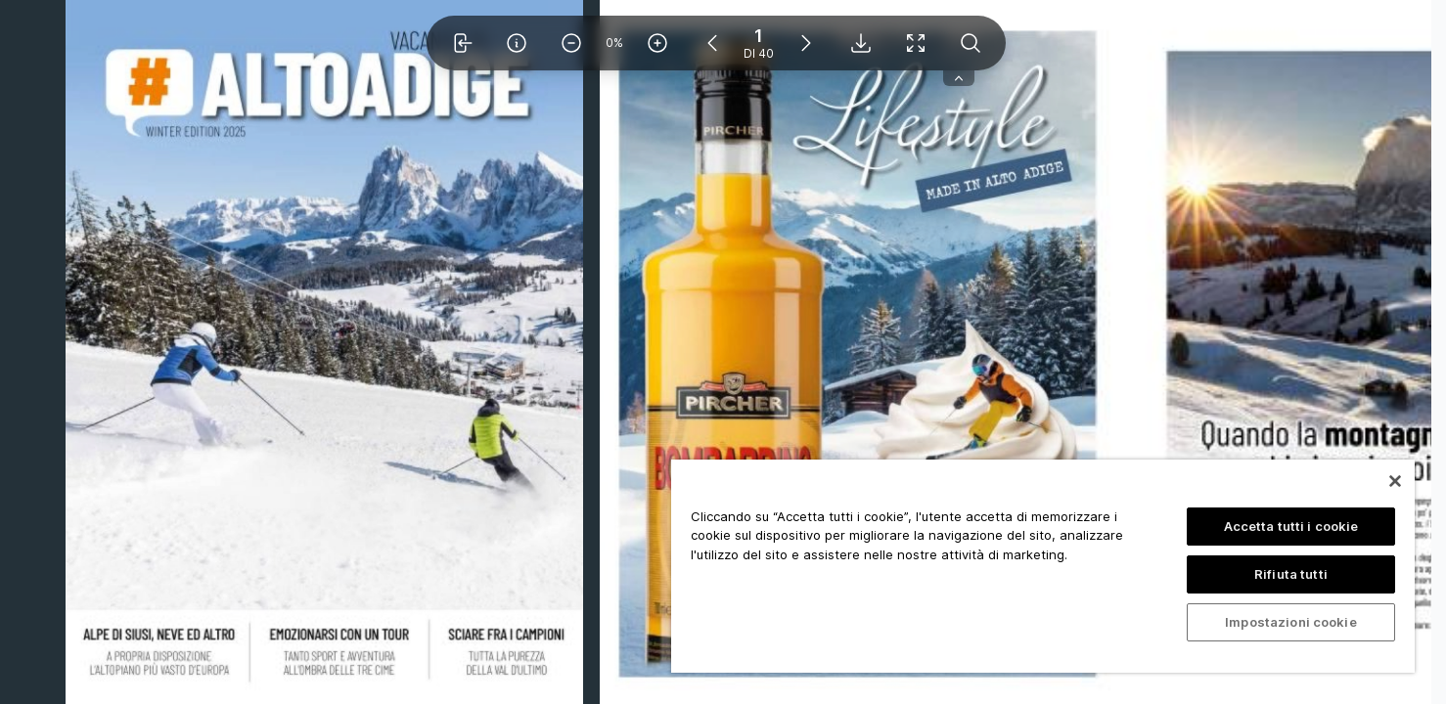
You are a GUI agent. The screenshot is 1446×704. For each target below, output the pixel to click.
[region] (1043, 566)
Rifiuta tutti (1291, 574)
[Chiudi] (1395, 481)
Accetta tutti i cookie (1291, 526)
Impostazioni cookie (1290, 622)
